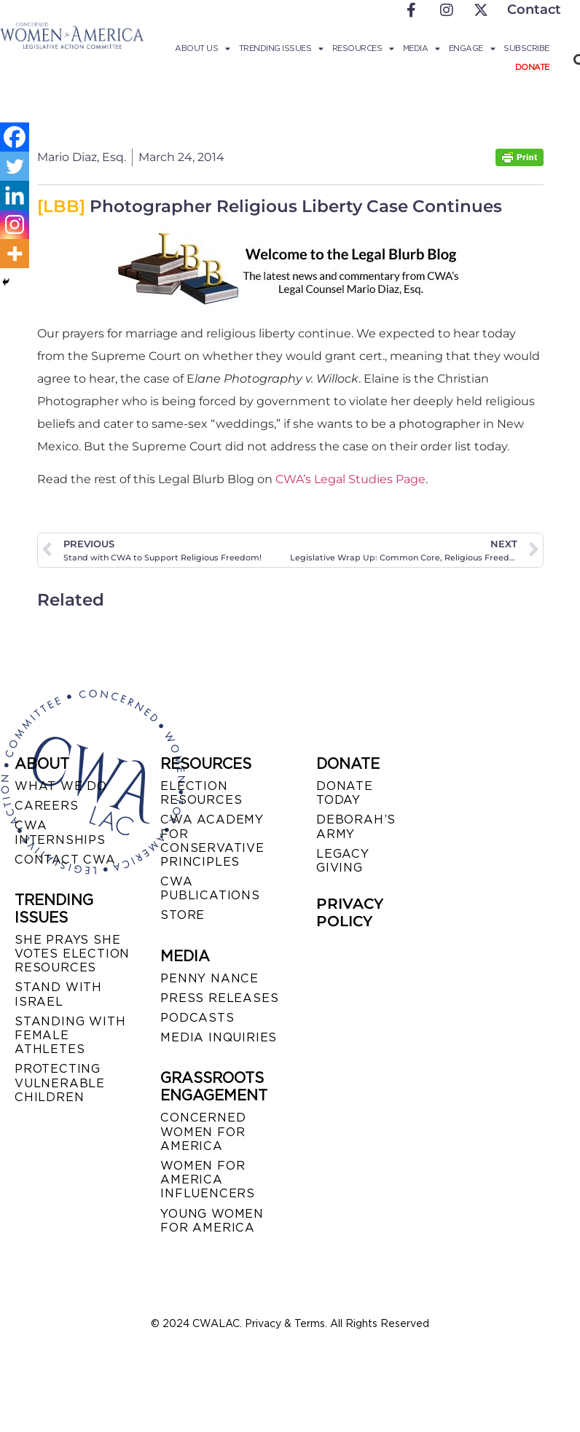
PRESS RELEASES (219, 998)
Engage (472, 48)
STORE (182, 915)
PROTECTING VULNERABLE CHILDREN (60, 1082)
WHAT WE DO (61, 786)
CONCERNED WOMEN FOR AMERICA (203, 1131)
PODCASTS (197, 1018)
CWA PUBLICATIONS (210, 888)
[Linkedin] (14, 195)
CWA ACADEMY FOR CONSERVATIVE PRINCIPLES (212, 841)
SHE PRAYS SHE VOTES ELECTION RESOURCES (72, 953)
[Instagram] (14, 224)
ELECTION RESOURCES (201, 793)
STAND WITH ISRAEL (58, 994)
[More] (14, 253)
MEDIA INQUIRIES (218, 1037)
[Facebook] (14, 137)
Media (421, 48)
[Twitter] (14, 166)
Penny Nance (209, 978)
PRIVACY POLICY (349, 912)
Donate (532, 67)
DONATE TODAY (344, 793)
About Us (202, 48)
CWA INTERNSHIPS (60, 832)
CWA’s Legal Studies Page (350, 479)
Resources (363, 48)
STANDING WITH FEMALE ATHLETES (70, 1035)
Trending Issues (281, 48)
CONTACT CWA (65, 859)
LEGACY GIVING (342, 861)
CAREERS (47, 806)
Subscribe (526, 48)
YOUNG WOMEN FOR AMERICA (212, 1221)
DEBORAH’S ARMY (356, 826)
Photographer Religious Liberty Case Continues (269, 206)
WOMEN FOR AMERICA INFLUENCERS (207, 1179)
